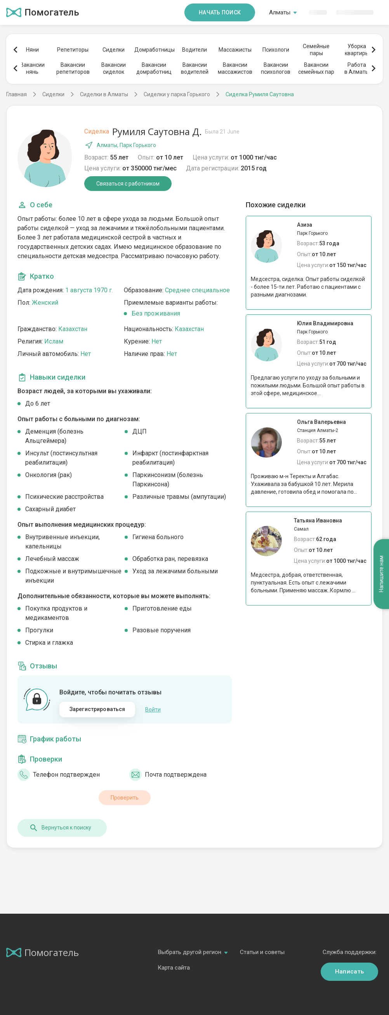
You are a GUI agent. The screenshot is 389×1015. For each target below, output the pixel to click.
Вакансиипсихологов (275, 68)
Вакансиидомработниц (154, 68)
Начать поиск (220, 12)
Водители (194, 50)
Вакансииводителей (194, 68)
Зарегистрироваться (97, 709)
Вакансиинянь (32, 68)
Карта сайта (174, 967)
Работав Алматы (356, 68)
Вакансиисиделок (113, 68)
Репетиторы (73, 50)
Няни (32, 50)
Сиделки (113, 50)
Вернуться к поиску (60, 828)
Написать (349, 971)
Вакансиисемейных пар (316, 68)
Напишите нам (381, 574)
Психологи (275, 50)
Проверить (125, 798)
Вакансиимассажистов (235, 68)
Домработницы (154, 50)
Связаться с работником (128, 183)
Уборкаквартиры (357, 49)
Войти (153, 709)
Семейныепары (316, 49)
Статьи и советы (262, 952)
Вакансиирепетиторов (73, 68)
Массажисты (235, 50)
